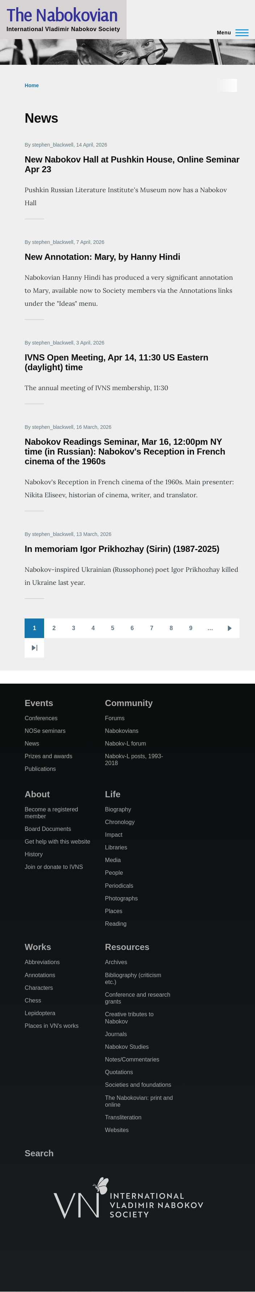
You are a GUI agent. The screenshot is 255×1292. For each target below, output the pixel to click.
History (34, 854)
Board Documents (48, 829)
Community (129, 703)
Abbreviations (42, 962)
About (37, 794)
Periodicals (119, 886)
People (114, 873)
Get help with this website (57, 842)
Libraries (116, 847)
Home (32, 85)
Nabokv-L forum (125, 743)
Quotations (119, 1072)
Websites (117, 1130)
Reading (116, 924)
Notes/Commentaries (132, 1059)
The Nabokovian (62, 15)
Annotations (40, 975)
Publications (40, 769)
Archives (116, 962)
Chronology (120, 822)
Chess (33, 1000)
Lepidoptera (40, 1013)
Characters (39, 988)
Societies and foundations (138, 1085)
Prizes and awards (48, 756)
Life (112, 794)
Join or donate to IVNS (54, 867)
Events (39, 703)
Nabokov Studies (127, 1047)
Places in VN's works (51, 1026)
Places (113, 911)
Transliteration (123, 1117)
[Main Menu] (231, 32)
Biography (118, 809)
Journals (116, 1034)
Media (113, 860)
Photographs (121, 898)
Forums (114, 718)
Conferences (41, 718)
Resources (127, 947)
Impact (113, 835)
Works (38, 947)
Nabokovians (122, 731)
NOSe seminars (45, 731)
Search (39, 1153)
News (32, 743)
